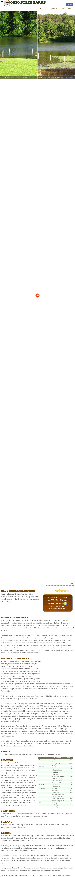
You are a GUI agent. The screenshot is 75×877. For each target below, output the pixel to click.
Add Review (44, 9)
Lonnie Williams (30, 77)
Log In (70, 4)
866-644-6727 (62, 608)
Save (70, 9)
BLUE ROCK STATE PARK (58, 597)
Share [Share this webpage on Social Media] (64, 9)
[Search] (59, 583)
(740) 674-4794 (60, 607)
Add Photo (55, 9)
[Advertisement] (20, 584)
